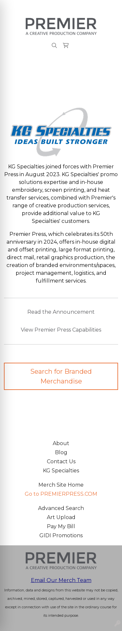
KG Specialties (61, 470)
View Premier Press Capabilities (61, 330)
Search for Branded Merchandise (61, 376)
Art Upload (61, 517)
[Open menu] (108, 67)
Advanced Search (61, 508)
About (61, 443)
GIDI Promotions (61, 535)
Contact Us (61, 461)
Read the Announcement (61, 312)
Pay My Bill (61, 526)
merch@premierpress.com (79, 7)
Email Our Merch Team (61, 580)
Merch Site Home (61, 485)
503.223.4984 (22, 7)
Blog (61, 452)
